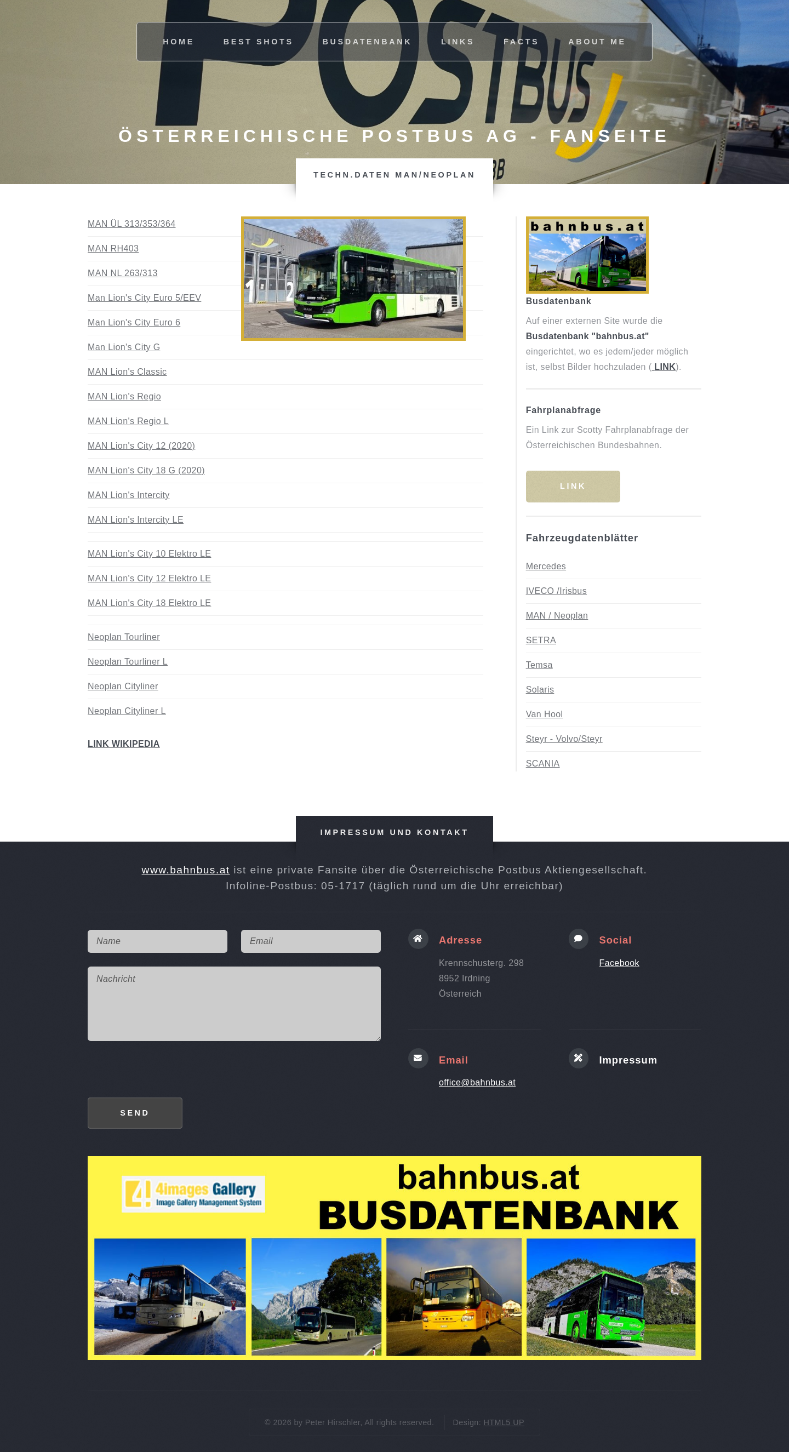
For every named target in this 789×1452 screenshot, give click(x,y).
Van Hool (544, 714)
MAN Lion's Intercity (129, 495)
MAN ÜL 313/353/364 (131, 223)
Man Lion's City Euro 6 (134, 322)
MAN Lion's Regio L (128, 421)
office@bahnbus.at (477, 1082)
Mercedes (546, 566)
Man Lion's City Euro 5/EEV (144, 297)
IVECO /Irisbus (556, 591)
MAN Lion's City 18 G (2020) (146, 470)
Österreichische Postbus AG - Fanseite (394, 136)
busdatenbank (368, 41)
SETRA (541, 640)
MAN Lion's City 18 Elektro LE (149, 603)
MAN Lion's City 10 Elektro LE (149, 553)
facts (521, 41)
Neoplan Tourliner (124, 637)
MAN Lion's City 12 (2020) (141, 445)
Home (179, 41)
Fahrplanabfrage (563, 410)
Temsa (539, 665)
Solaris (540, 689)
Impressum (628, 1060)
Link (573, 486)
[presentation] (171, 1076)
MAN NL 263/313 (123, 273)
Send (135, 1112)
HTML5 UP (504, 1422)
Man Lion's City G (124, 347)
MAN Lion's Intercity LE (136, 519)
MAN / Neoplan (557, 615)
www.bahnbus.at (186, 870)
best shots (259, 41)
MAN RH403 (113, 248)
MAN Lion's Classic (127, 371)
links (457, 41)
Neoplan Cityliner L (127, 711)
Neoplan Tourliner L (128, 661)
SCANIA (543, 763)
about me (597, 41)
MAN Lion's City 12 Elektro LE (149, 578)
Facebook (619, 963)
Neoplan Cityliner (123, 686)
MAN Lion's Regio (124, 396)
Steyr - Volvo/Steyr (564, 739)
